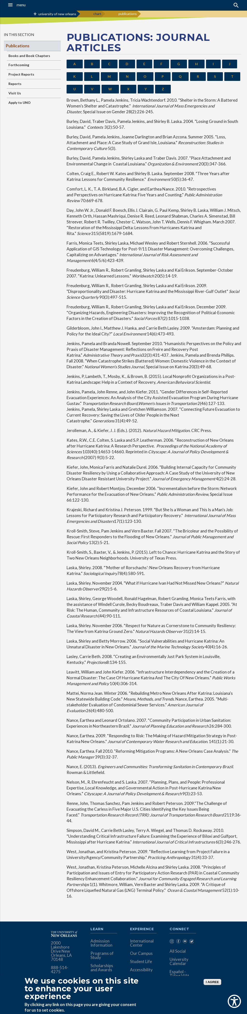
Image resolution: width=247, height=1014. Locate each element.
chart (97, 14)
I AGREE (212, 982)
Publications (17, 45)
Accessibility (141, 969)
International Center (142, 943)
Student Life (141, 961)
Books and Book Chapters (29, 56)
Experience (142, 929)
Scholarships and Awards (101, 967)
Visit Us (14, 93)
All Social (178, 951)
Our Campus (141, 953)
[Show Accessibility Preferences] (234, 1001)
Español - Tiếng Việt (179, 973)
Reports (14, 84)
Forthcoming (18, 65)
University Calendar (179, 961)
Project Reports (21, 74)
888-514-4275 (59, 969)
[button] (24, 5)
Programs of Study (102, 955)
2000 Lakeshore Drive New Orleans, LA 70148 (61, 951)
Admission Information (101, 943)
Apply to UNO (19, 102)
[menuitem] (172, 942)
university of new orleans (57, 14)
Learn (96, 929)
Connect (179, 929)
